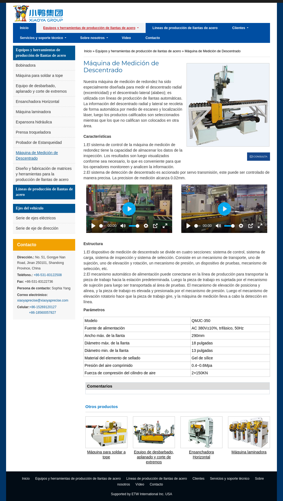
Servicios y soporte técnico (230, 479)
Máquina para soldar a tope (39, 75)
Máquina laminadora (33, 112)
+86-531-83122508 (47, 275)
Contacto (26, 244)
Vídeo (139, 484)
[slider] (102, 226)
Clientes (198, 479)
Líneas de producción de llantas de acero (44, 192)
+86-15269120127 (43, 307)
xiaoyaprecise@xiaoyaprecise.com (42, 300)
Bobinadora (26, 65)
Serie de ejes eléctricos (36, 218)
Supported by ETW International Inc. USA (141, 494)
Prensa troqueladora (33, 132)
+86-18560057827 (42, 313)
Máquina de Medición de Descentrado (37, 155)
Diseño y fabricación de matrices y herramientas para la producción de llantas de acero (44, 174)
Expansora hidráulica (34, 122)
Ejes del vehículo (29, 208)
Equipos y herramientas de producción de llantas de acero (41, 53)
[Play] (93, 225)
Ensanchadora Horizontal (37, 101)
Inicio (88, 51)
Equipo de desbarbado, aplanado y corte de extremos (41, 89)
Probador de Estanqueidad (39, 142)
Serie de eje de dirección (37, 228)
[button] (90, 28)
